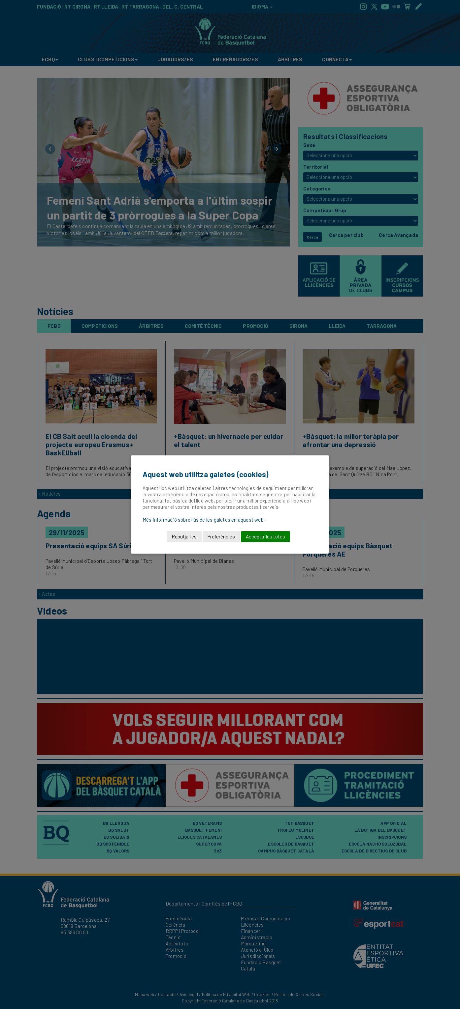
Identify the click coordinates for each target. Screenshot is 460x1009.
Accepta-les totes (265, 536)
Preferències (221, 536)
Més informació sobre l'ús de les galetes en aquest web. (204, 520)
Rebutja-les (184, 536)
